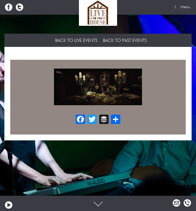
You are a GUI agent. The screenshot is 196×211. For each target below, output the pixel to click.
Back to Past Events (125, 40)
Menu (181, 7)
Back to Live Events (76, 40)
